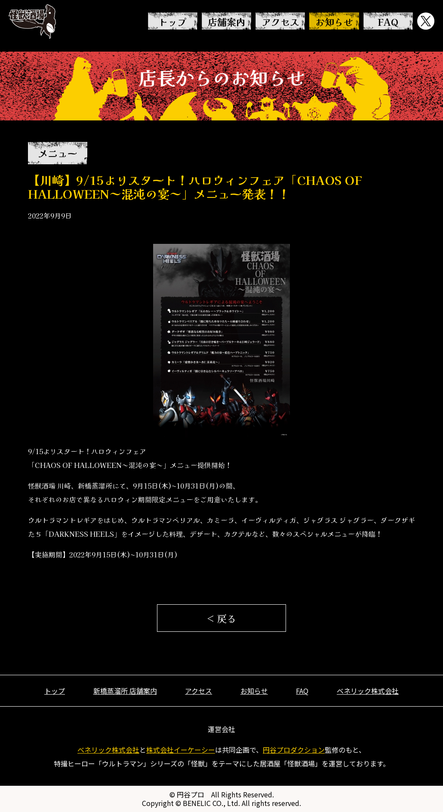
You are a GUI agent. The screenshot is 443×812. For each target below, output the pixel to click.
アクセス (280, 21)
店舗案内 (227, 21)
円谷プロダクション (294, 749)
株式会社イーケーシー (180, 749)
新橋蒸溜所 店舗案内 (125, 691)
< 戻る (221, 618)
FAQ (388, 21)
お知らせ (334, 21)
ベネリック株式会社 (368, 691)
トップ (172, 21)
